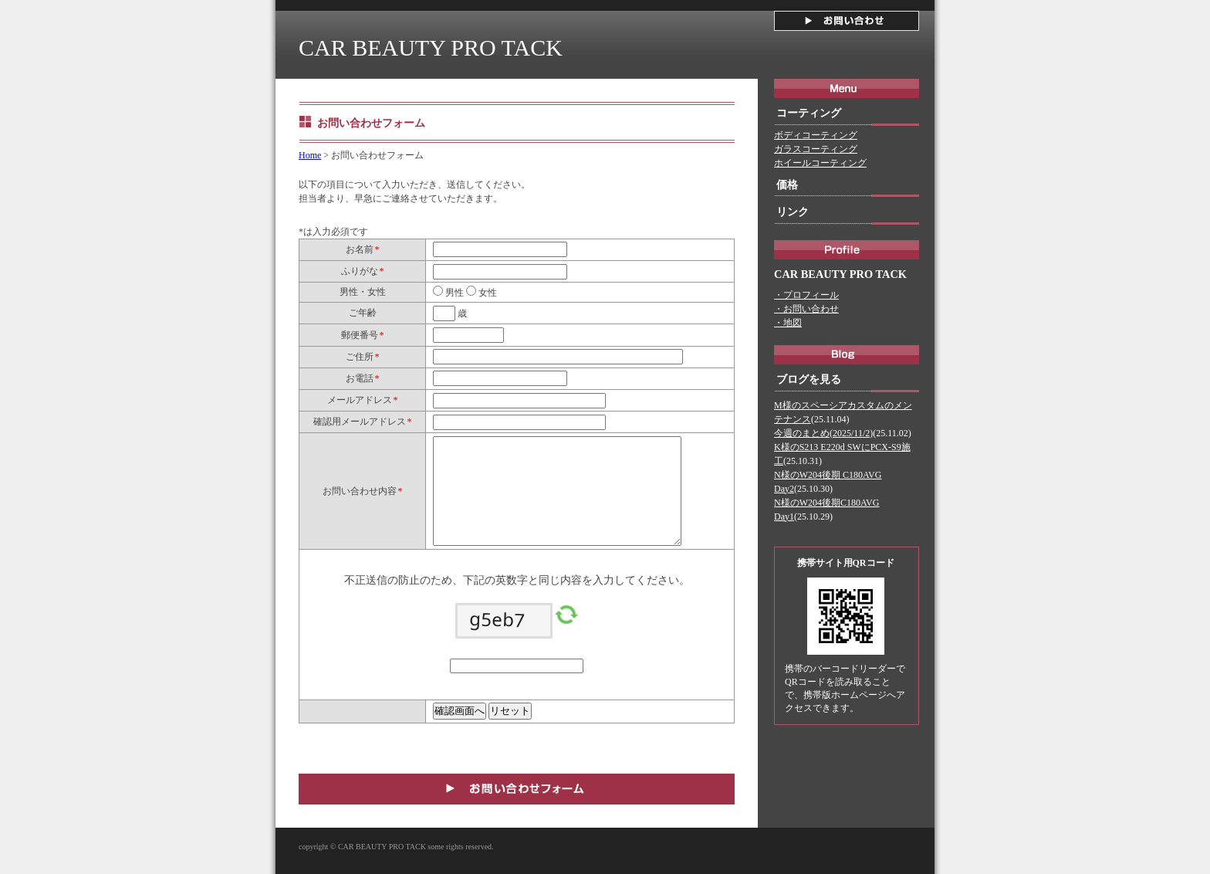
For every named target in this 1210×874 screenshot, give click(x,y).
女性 (486, 292)
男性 (453, 292)
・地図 (788, 322)
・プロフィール (806, 295)
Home (310, 155)
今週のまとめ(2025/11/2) (823, 433)
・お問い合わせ (806, 308)
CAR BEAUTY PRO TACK (431, 47)
